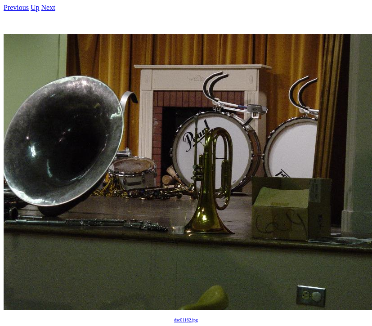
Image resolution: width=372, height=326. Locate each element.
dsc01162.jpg (186, 319)
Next (48, 7)
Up (35, 7)
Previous (16, 7)
